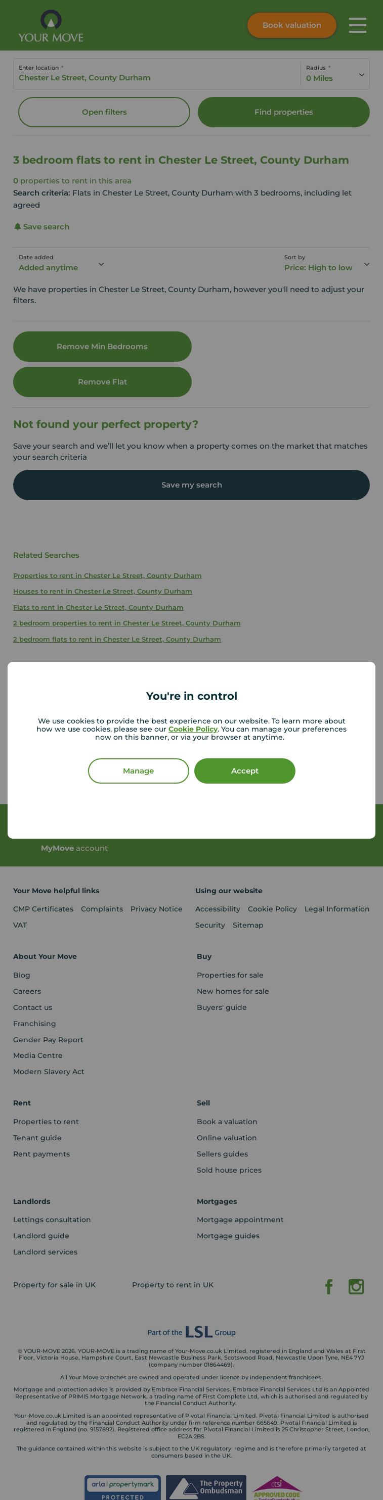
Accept (245, 771)
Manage (138, 771)
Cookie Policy (193, 729)
